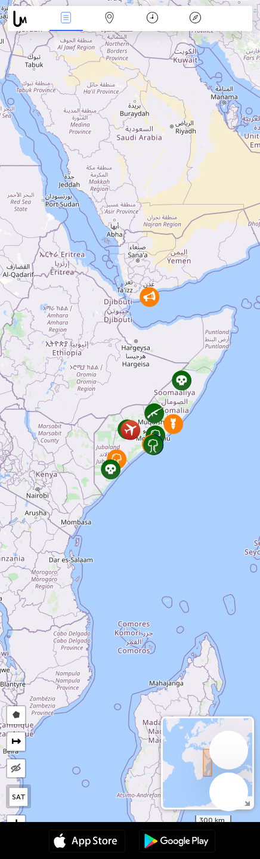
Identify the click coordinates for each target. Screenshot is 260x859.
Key (196, 18)
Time (152, 18)
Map (109, 18)
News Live (66, 18)
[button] (110, 469)
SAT (19, 797)
